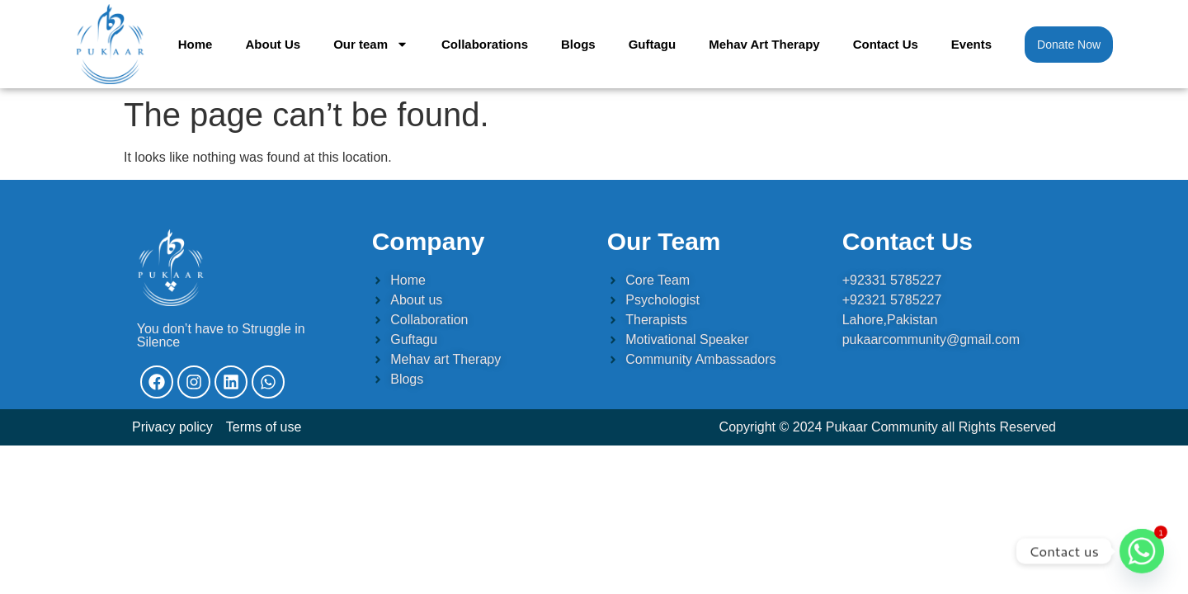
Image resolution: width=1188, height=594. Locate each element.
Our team (370, 44)
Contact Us (885, 44)
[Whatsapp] (1142, 551)
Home (195, 44)
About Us (272, 44)
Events (971, 44)
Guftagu (652, 44)
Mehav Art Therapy (764, 44)
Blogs (578, 44)
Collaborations (484, 44)
